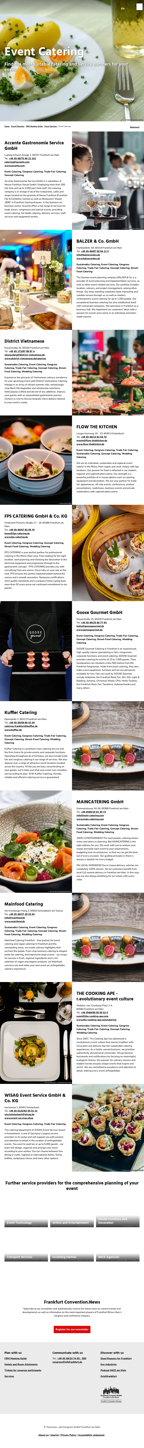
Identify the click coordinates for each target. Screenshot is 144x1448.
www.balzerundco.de (88, 258)
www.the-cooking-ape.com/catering (96, 1019)
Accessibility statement (91, 1435)
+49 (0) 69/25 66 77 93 (94, 622)
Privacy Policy (68, 1435)
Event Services (50, 126)
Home (7, 126)
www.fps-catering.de (16, 537)
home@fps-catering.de (17, 533)
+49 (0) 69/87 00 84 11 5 (95, 251)
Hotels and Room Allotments (21, 1364)
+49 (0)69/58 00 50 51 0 (94, 1012)
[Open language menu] (123, 6)
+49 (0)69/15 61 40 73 (93, 812)
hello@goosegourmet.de (90, 626)
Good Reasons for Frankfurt (116, 1358)
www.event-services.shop (18, 1118)
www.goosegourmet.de (89, 629)
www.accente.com (14, 165)
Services (9, 1376)
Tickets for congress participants (22, 1370)
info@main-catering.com (90, 815)
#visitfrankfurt (109, 1376)
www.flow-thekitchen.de (90, 444)
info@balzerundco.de (88, 254)
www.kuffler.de (13, 729)
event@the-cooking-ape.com (92, 1016)
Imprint (54, 1435)
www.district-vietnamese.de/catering (25, 358)
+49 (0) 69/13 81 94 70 (94, 437)
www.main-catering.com (90, 819)
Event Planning (17, 126)
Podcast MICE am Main (113, 1370)
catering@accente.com (17, 162)
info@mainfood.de (14, 918)
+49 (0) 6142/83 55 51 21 (23, 1111)
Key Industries (109, 1364)
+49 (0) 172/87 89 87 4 (22, 351)
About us (43, 1435)
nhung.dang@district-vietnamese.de (24, 354)
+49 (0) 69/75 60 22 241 (22, 158)
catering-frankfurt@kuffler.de (21, 726)
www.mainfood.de (14, 921)
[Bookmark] (135, 126)
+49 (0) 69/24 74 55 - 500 (71, 1358)
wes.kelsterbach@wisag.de (19, 1114)
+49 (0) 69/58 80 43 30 (22, 722)
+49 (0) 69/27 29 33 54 (22, 914)
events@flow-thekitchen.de (91, 440)
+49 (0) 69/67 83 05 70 (22, 529)
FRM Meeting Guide (34, 126)
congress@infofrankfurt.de (67, 1362)
